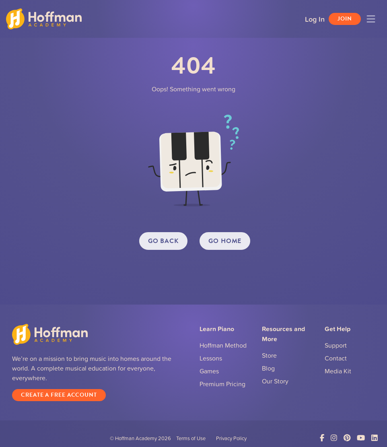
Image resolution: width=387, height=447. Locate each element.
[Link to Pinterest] (347, 438)
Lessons (211, 358)
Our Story (275, 381)
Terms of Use (191, 438)
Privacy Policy (231, 438)
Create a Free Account (59, 395)
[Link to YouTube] (361, 438)
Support (336, 345)
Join (345, 18)
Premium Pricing (222, 383)
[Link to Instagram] (334, 438)
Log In (315, 19)
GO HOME (224, 241)
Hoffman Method (223, 345)
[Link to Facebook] (322, 438)
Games (209, 371)
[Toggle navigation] (371, 19)
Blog (268, 368)
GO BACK (163, 241)
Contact (336, 358)
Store (269, 355)
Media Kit (338, 371)
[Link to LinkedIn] (374, 438)
